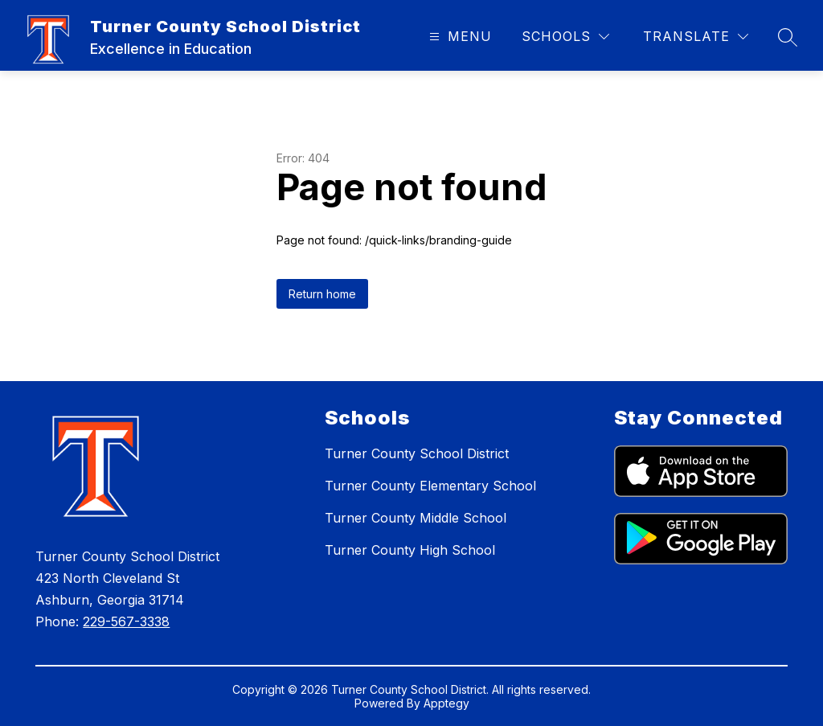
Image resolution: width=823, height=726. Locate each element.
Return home (322, 294)
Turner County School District (417, 453)
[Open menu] (458, 37)
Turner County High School (410, 550)
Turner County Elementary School (430, 486)
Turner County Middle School (415, 518)
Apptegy (446, 703)
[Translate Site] (695, 37)
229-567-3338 (126, 621)
